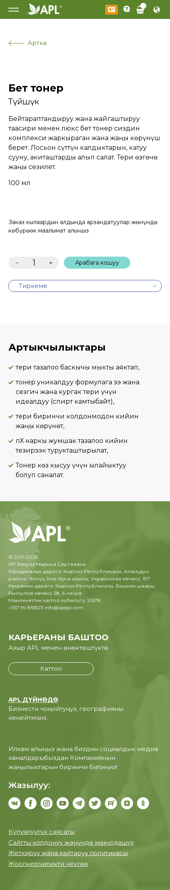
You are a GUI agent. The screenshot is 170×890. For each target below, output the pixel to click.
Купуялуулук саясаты (41, 831)
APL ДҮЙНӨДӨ (33, 699)
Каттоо (51, 668)
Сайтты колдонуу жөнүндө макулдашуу (71, 842)
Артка (27, 43)
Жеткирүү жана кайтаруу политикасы (68, 853)
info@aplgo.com (64, 607)
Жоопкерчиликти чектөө (48, 864)
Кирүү (111, 9)
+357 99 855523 (25, 607)
